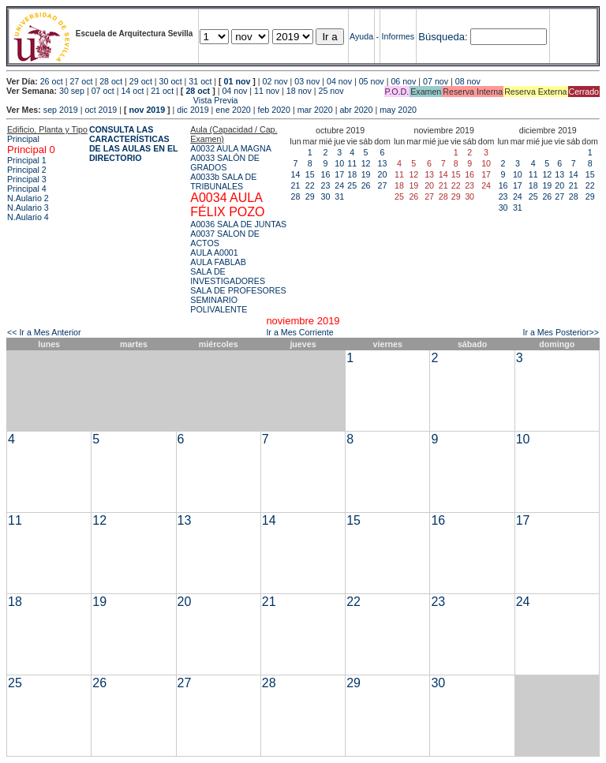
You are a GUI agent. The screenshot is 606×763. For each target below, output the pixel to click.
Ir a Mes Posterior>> (560, 332)
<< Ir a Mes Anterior (44, 332)
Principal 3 (27, 179)
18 (352, 174)
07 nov (435, 81)
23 (326, 185)
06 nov (403, 81)
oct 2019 (100, 109)
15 (310, 174)
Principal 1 (27, 160)
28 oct (110, 81)
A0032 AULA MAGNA (230, 148)
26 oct (51, 81)
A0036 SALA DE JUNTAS (238, 224)
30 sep (71, 90)
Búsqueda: (442, 37)
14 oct (132, 90)
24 (339, 185)
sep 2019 (60, 109)
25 (352, 185)
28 (296, 196)
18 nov (299, 90)
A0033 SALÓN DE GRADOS (225, 162)
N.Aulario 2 (28, 198)
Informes (398, 36)
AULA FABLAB (218, 262)
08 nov (468, 81)
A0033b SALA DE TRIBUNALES (223, 181)
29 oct (140, 81)
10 (339, 163)
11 (352, 163)
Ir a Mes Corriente (299, 332)
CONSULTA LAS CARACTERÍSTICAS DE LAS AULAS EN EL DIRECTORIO (133, 144)
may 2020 (398, 109)
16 (326, 174)
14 (296, 174)
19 (366, 174)
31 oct (200, 81)
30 (326, 196)
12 (366, 163)
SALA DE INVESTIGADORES (227, 276)
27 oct (80, 81)
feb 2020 (273, 109)
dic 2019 (192, 109)
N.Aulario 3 (28, 207)
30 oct (170, 81)
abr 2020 (355, 109)
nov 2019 (147, 109)
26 (366, 185)
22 (310, 185)
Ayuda (361, 36)
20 (382, 174)
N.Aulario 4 (28, 217)
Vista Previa (122, 100)
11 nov (266, 90)
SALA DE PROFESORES (238, 290)
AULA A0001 (214, 252)
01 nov (237, 81)
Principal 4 (27, 188)
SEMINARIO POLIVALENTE (218, 304)
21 (296, 185)
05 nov (371, 81)
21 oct (162, 90)
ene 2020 (232, 109)
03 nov (307, 81)
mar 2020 (315, 109)
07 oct (103, 90)
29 (310, 196)
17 (339, 174)
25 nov (331, 90)
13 (382, 163)
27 (382, 185)
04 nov (339, 81)
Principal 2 (27, 169)
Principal (23, 139)
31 (339, 196)
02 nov (275, 81)
